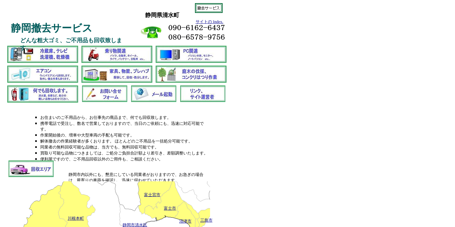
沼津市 (185, 221)
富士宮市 (152, 194)
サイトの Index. (209, 21)
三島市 (206, 220)
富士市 (170, 208)
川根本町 (76, 218)
